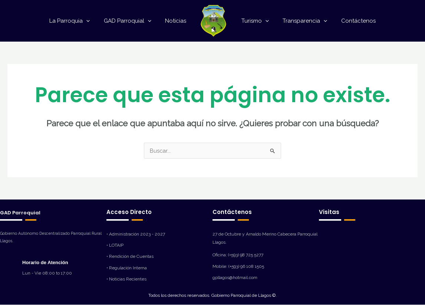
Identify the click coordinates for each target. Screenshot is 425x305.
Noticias (177, 20)
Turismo (253, 20)
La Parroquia (76, 20)
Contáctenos (351, 20)
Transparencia (301, 20)
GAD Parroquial (131, 20)
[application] (93, 20)
